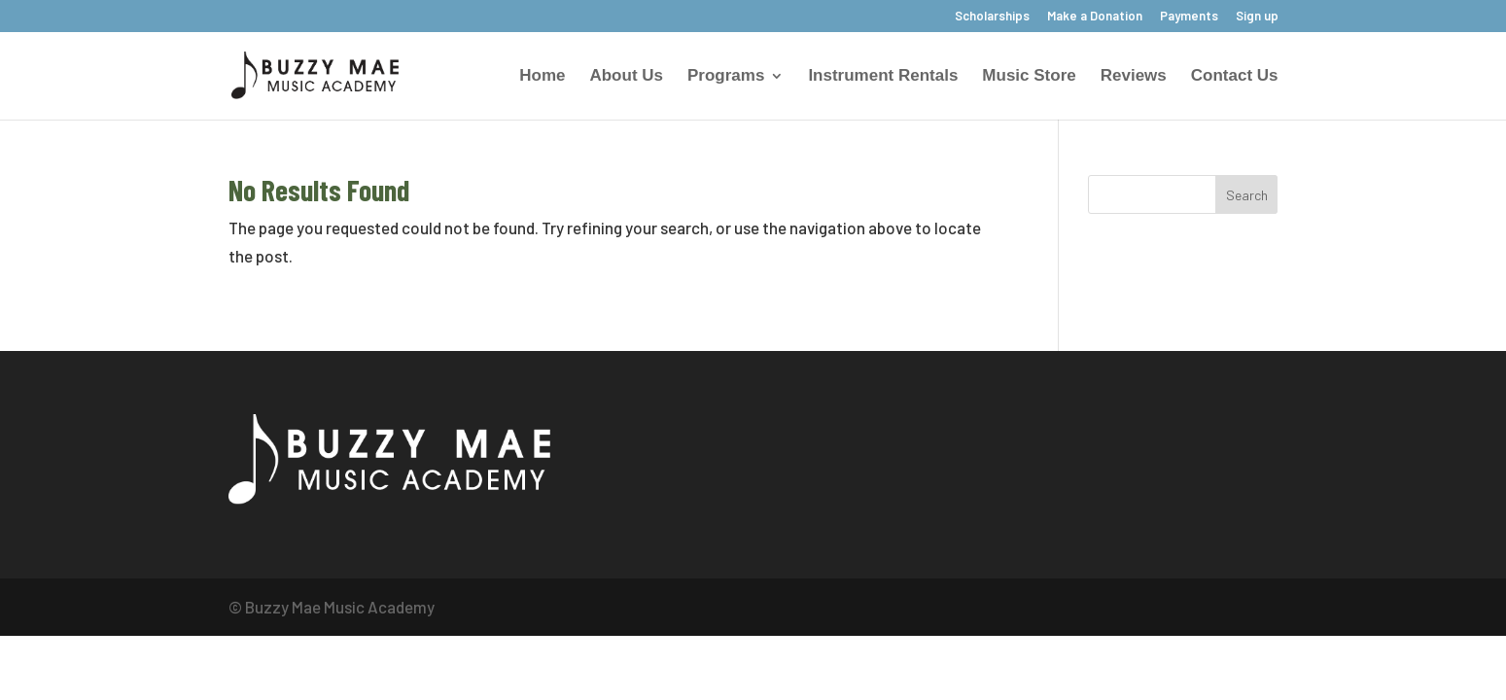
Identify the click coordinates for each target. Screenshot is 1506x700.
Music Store (1028, 77)
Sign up (1257, 16)
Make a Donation (1094, 16)
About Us (626, 77)
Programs (725, 77)
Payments (1189, 16)
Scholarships (992, 16)
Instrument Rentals (883, 77)
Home (542, 77)
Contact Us (1234, 77)
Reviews (1134, 77)
